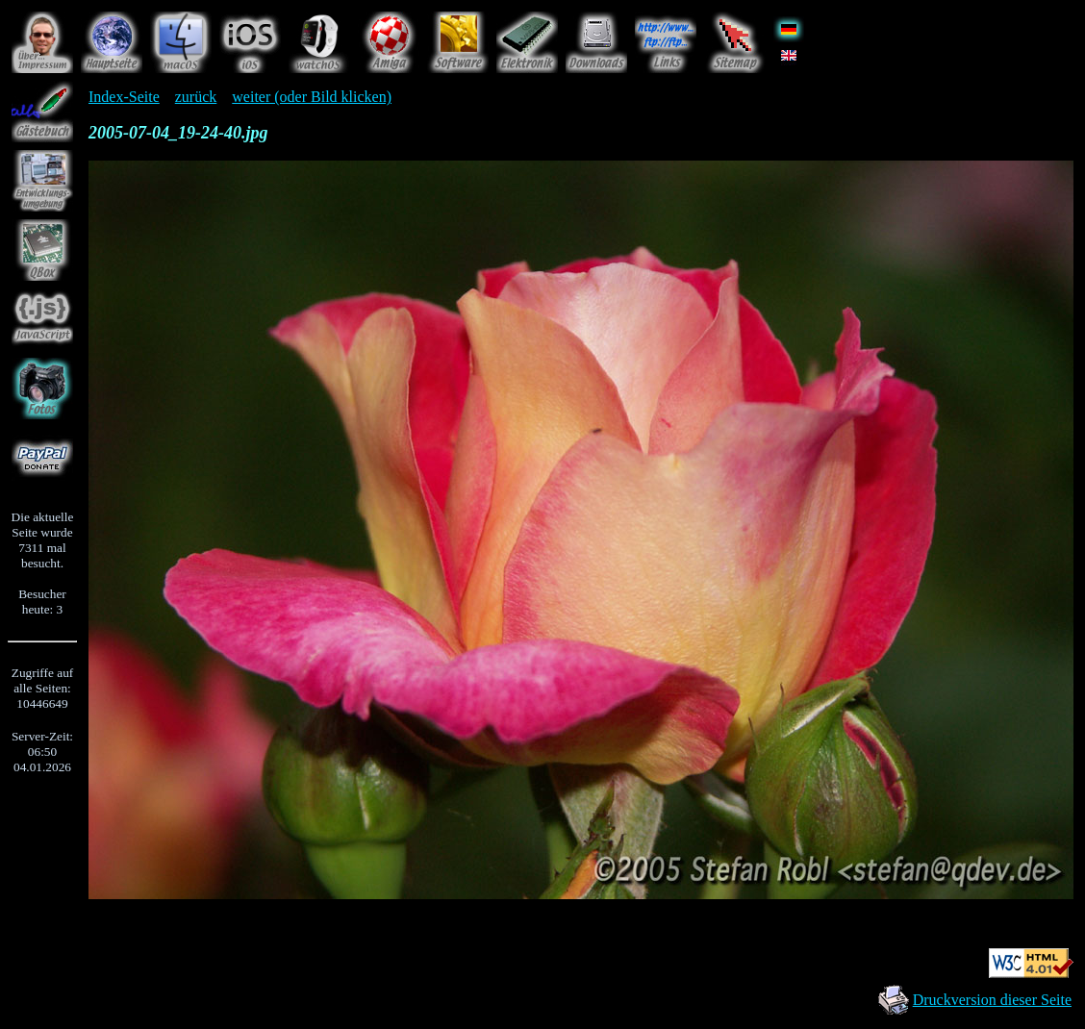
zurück (196, 96)
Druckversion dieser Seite (992, 999)
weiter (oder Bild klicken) (311, 96)
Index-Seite (124, 96)
